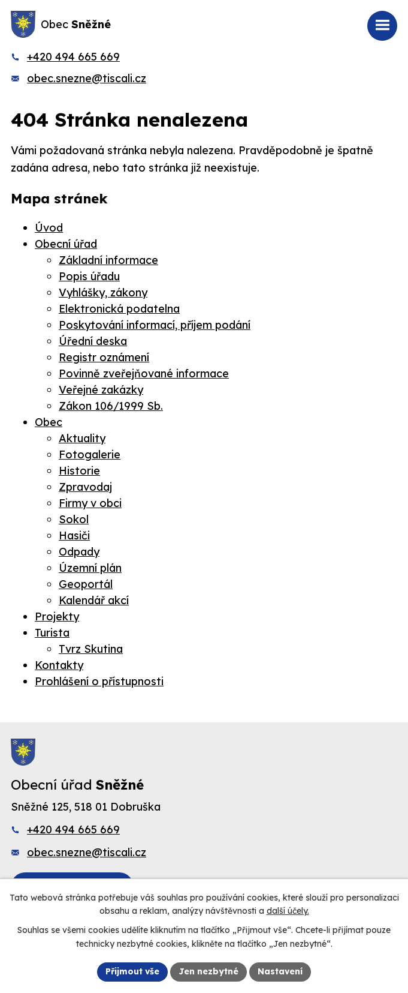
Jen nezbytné (208, 971)
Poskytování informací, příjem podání (154, 325)
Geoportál (86, 584)
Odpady (79, 552)
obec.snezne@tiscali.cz (86, 78)
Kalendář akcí (94, 600)
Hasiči (74, 535)
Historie (79, 471)
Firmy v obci (90, 503)
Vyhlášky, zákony (103, 292)
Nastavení (280, 971)
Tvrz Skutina (91, 649)
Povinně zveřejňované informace (144, 373)
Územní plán (90, 568)
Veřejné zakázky (101, 390)
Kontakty (59, 665)
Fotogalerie (89, 454)
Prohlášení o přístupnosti (99, 681)
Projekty (57, 616)
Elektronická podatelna (119, 309)
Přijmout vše (132, 971)
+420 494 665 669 (73, 57)
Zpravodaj (85, 487)
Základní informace (108, 260)
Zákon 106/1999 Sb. (111, 406)
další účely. (288, 911)
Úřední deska (93, 341)
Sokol (74, 519)
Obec (48, 422)
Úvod (49, 228)
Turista (52, 633)
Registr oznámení (104, 357)
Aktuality (82, 438)
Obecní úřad (66, 244)
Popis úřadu (89, 276)
